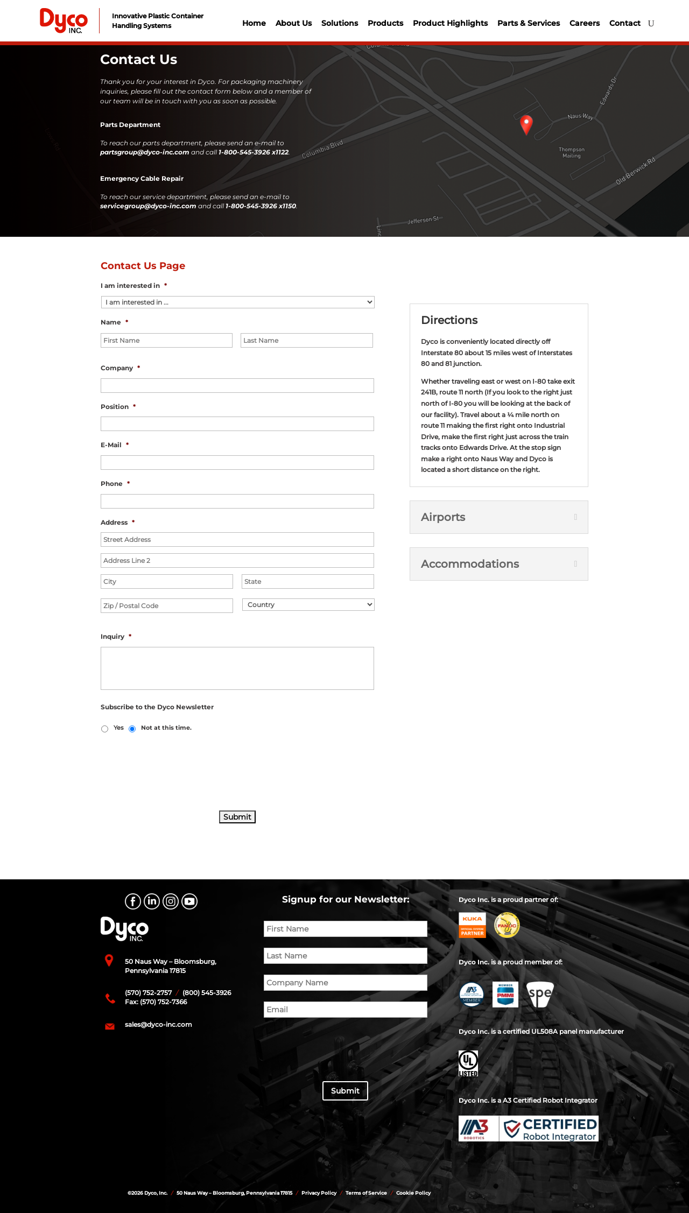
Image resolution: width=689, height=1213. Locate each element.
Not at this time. (166, 727)
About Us (294, 23)
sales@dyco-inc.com (158, 1024)
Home (254, 23)
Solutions (339, 23)
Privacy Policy (318, 1193)
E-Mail (115, 445)
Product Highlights (450, 23)
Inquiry (116, 636)
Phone (115, 483)
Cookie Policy (413, 1193)
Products (385, 23)
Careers (585, 23)
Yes (119, 727)
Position (118, 407)
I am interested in (134, 285)
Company (120, 368)
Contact (625, 23)
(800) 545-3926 (206, 993)
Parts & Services (528, 23)
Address (118, 522)
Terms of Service (366, 1193)
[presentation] (182, 772)
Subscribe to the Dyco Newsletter (157, 707)
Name (114, 322)
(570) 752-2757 (148, 993)
